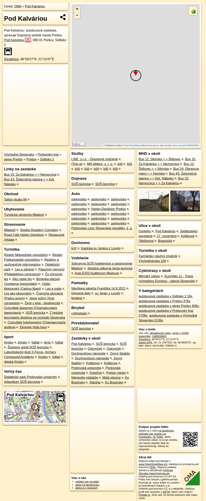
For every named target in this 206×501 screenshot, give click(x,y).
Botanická (165, 241)
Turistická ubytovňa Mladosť (24, 214)
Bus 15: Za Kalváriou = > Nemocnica (30, 174)
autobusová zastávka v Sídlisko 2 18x (165, 296)
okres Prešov (13, 159)
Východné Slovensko (19, 154)
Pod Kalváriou (35, 6)
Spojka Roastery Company (39, 230)
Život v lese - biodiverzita (42, 303)
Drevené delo (80, 293)
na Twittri (158, 436)
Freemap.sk (152, 145)
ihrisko (8, 342)
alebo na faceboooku (87, 484)
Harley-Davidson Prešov (108, 209)
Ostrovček (95, 348)
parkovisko (79, 199)
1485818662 (159, 336)
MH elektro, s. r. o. (100, 164)
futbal (35, 342)
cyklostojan (79, 313)
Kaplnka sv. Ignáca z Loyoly (101, 248)
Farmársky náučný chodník (158, 256)
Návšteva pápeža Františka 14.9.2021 (98, 288)
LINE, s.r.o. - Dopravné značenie (94, 159)
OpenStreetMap (132, 145)
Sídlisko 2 (47, 159)
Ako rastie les (22, 279)
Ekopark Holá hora (33, 327)
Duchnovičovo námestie (88, 353)
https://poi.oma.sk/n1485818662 (183, 145)
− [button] (77, 16)
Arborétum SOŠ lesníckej (22, 382)
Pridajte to (144, 494)
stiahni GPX (145, 342)
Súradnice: (12, 59)
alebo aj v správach (86, 487)
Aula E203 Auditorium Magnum (97, 273)
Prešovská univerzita (86, 368)
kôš (120, 164)
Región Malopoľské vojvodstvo (26, 255)
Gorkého (145, 231)
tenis (47, 342)
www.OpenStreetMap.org (153, 464)
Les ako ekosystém (18, 293)
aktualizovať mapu (160, 333)
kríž (73, 248)
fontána (76, 298)
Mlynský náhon (149, 276)
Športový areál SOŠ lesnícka (28, 347)
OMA (18, 6)
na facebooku (166, 430)
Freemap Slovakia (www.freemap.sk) (156, 472)
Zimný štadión (120, 353)
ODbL (152, 467)
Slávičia (94, 382)
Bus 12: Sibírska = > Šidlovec (160, 159)
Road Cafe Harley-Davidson (24, 235)
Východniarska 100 (152, 261)
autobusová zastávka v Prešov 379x (164, 301)
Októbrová (146, 241)
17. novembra (167, 236)
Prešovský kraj (48, 154)
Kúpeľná (96, 372)
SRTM (166, 491)
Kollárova (93, 363)
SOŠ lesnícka (35, 312)
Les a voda (53, 288)
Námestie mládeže (84, 377)
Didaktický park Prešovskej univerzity (30, 377)
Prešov (31, 159)
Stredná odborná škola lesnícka (109, 268)
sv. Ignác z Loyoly (107, 293)
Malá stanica (111, 377)
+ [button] (77, 9)
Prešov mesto (116, 372)
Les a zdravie (24, 269)
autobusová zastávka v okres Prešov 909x (169, 306)
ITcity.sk (76, 164)
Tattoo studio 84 (15, 199)
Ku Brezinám (114, 382)
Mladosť (10, 230)
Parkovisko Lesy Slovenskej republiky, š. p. (102, 228)
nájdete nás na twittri (87, 481)
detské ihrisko (14, 361)
